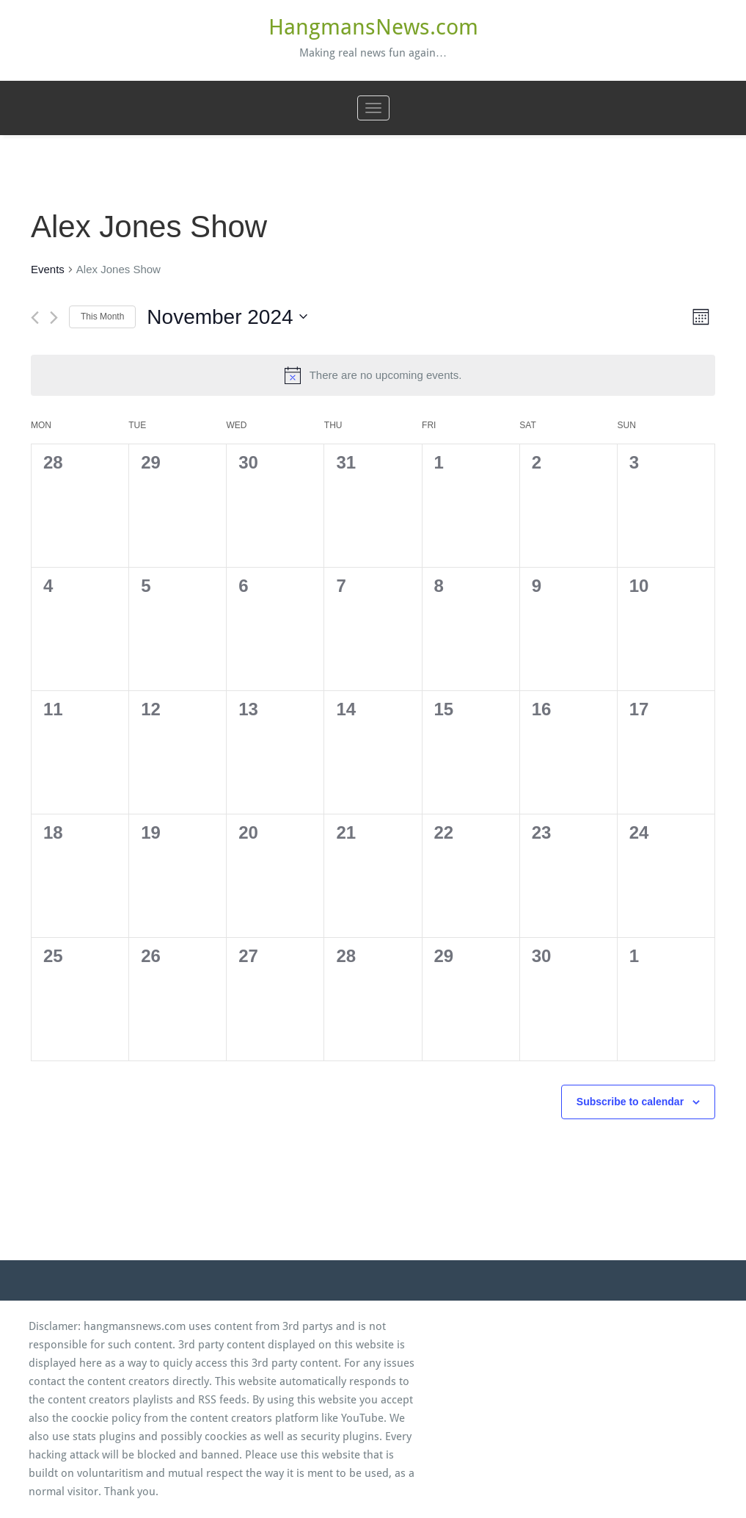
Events (48, 269)
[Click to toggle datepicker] (227, 317)
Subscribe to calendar (630, 1101)
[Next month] (54, 318)
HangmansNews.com (373, 27)
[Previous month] (35, 318)
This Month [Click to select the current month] (102, 316)
